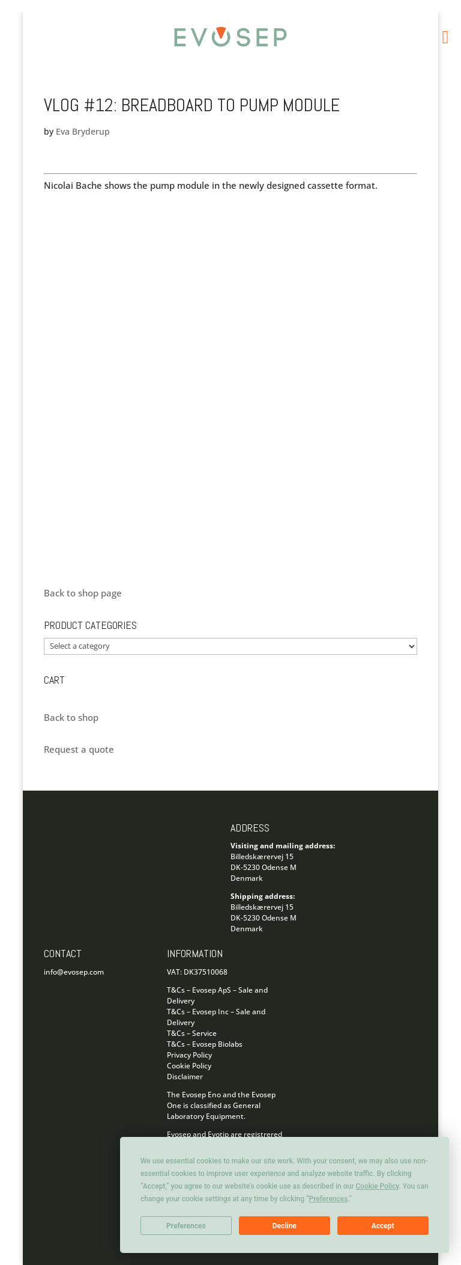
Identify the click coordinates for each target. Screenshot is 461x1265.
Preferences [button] (328, 1199)
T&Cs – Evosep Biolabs (205, 1044)
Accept (383, 1226)
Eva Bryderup (83, 131)
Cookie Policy (189, 1066)
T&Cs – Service (192, 1033)
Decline (285, 1226)
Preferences (186, 1226)
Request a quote (79, 749)
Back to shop (71, 717)
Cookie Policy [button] (377, 1186)
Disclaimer (185, 1076)
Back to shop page (83, 593)
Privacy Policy (189, 1055)
